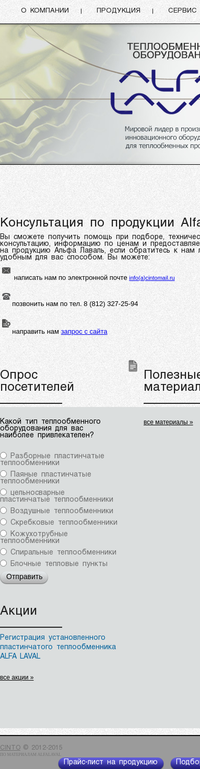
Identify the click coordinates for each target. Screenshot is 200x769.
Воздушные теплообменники (61, 511)
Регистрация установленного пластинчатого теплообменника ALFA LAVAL (58, 647)
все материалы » (168, 422)
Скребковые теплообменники (63, 522)
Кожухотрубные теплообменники (34, 538)
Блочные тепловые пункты (59, 564)
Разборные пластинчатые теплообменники (52, 460)
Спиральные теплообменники (63, 552)
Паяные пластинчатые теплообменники (45, 478)
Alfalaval (49, 754)
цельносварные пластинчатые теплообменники (56, 496)
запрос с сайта (84, 331)
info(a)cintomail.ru (151, 278)
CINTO (10, 748)
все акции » (16, 677)
